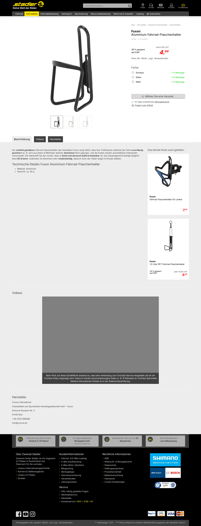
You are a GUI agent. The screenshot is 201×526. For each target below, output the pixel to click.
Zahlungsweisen (69, 482)
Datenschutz (110, 465)
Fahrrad (19, 14)
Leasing (140, 14)
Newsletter (66, 498)
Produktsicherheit (112, 471)
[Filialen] (142, 6)
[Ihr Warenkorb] (183, 6)
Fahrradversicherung (71, 475)
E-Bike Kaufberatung (71, 461)
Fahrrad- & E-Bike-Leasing (74, 458)
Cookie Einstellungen (114, 482)
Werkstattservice (69, 494)
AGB (106, 458)
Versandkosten (68, 478)
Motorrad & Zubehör (123, 14)
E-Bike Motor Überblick (72, 465)
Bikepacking (67, 468)
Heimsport (67, 14)
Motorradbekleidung (100, 14)
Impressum (109, 478)
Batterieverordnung (113, 475)
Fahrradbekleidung (50, 14)
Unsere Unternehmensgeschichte (34, 468)
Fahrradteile (31, 14)
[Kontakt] (151, 6)
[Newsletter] (160, 6)
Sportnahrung (81, 14)
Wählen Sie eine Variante (157, 96)
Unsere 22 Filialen (26, 475)
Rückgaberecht (162, 102)
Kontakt (21, 478)
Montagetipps (67, 471)
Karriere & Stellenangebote (31, 471)
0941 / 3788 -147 (85, 501)
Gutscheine (155, 14)
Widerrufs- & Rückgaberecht (118, 461)
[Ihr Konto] (171, 6)
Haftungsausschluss (113, 468)
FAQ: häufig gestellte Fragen (74, 491)
